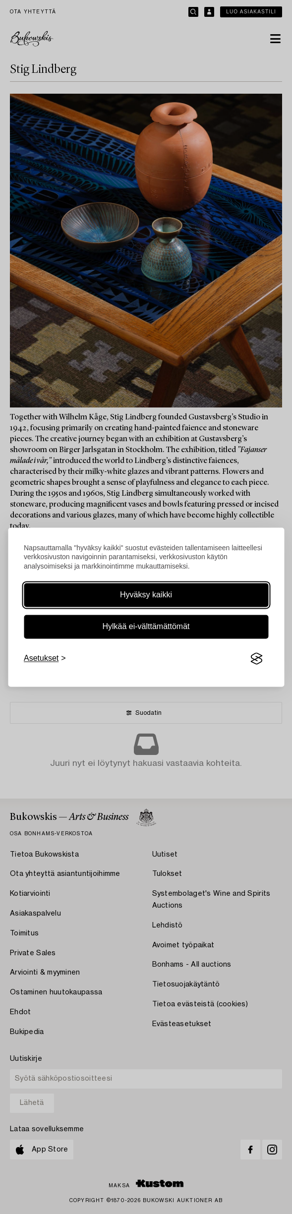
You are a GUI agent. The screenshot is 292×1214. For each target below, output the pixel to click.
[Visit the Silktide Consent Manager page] (256, 659)
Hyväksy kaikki (146, 595)
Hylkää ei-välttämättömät (145, 627)
